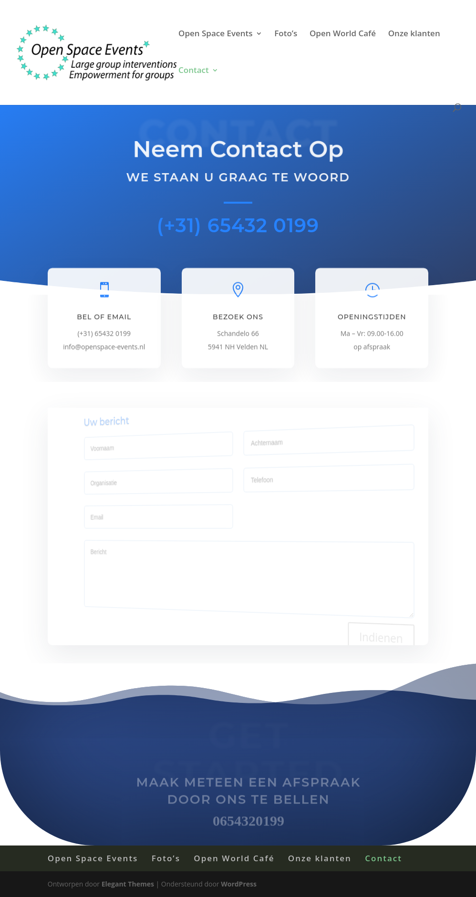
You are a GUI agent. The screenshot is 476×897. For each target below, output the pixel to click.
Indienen (369, 643)
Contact (193, 71)
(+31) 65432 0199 (238, 225)
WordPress (239, 883)
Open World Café (343, 34)
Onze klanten (414, 34)
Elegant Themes (128, 883)
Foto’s (285, 34)
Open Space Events (215, 34)
